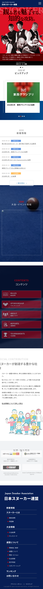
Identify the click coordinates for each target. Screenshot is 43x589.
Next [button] (41, 36)
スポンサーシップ (14, 566)
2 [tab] (22, 67)
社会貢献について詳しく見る (12, 403)
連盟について (12, 542)
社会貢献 (12, 558)
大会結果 (12, 532)
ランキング (11, 571)
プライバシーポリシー (16, 584)
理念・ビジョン (14, 555)
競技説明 (12, 518)
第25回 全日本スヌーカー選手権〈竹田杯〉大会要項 (21, 106)
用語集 (11, 521)
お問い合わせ (12, 575)
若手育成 (12, 562)
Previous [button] (2, 36)
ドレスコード (13, 536)
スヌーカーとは (13, 512)
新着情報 (10, 507)
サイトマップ (29, 584)
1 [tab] (20, 67)
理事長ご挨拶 (13, 548)
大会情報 (10, 526)
